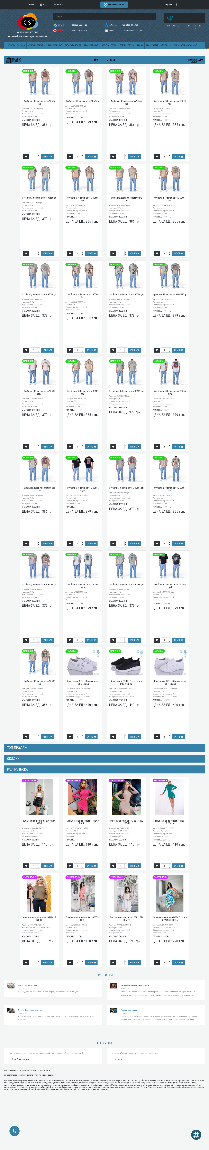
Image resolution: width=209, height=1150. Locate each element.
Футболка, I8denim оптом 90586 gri (126, 584)
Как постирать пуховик (28, 985)
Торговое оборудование (185, 45)
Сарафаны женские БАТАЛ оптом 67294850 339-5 (170, 919)
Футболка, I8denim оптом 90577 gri (82, 101)
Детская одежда (73, 45)
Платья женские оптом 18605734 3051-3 (83, 919)
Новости (104, 975)
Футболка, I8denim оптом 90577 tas (39, 102)
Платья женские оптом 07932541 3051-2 (126, 919)
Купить (47, 157)
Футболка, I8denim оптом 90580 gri (170, 294)
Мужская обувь (91, 45)
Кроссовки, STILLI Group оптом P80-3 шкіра (83, 682)
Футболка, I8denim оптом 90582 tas (83, 392)
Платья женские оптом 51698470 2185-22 (83, 822)
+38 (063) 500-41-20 (79, 25)
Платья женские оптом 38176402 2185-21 (126, 822)
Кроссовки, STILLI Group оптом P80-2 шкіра (126, 682)
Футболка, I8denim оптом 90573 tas (126, 199)
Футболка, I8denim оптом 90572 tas (126, 102)
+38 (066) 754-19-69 (79, 30)
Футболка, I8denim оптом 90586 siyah (170, 586)
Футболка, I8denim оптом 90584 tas (170, 489)
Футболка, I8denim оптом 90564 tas (170, 199)
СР (179, 26)
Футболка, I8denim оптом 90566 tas (83, 296)
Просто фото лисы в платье (30, 1010)
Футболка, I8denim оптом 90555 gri (126, 487)
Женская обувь (109, 45)
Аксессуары (152, 45)
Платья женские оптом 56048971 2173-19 (170, 822)
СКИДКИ (13, 759)
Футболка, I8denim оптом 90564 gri (39, 294)
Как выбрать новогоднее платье (135, 985)
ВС (200, 26)
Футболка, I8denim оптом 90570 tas (170, 102)
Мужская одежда (16, 45)
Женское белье (55, 45)
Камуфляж (166, 45)
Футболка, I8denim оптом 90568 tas (83, 199)
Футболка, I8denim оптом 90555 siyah (83, 489)
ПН (168, 26)
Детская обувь (127, 45)
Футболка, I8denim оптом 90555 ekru (170, 392)
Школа (140, 45)
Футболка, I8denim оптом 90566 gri (126, 294)
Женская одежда (36, 45)
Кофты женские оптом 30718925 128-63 (39, 919)
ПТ (189, 26)
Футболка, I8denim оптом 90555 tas (39, 489)
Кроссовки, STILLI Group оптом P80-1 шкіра (170, 682)
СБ (195, 26)
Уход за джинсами (129, 1010)
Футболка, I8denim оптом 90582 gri (126, 391)
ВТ (173, 26)
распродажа (17, 769)
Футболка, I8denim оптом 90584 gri (39, 584)
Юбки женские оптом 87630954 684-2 (39, 822)
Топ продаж (17, 748)
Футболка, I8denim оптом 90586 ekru (83, 586)
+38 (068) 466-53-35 (130, 25)
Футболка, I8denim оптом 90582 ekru (39, 392)
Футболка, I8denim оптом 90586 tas (39, 682)
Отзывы (104, 1043)
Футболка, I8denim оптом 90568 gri (39, 197)
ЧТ (184, 26)
